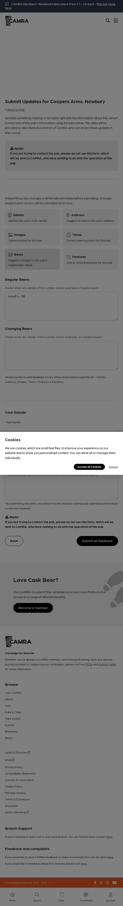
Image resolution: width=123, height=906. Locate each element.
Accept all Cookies (89, 466)
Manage (113, 466)
